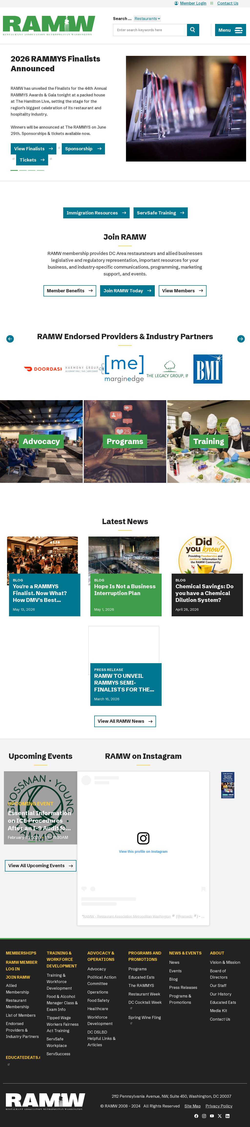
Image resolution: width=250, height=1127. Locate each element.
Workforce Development (100, 1020)
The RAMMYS (141, 985)
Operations (97, 992)
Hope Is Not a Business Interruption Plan (125, 590)
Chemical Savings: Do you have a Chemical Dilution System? (205, 593)
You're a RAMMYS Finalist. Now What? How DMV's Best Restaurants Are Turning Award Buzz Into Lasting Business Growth (42, 593)
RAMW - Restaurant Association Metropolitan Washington (127, 916)
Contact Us (227, 3)
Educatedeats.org (27, 1057)
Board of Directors (219, 974)
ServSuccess (58, 1053)
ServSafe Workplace (57, 1042)
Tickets (28, 160)
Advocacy (96, 968)
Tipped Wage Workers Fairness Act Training (63, 1024)
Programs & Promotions (180, 999)
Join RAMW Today (123, 291)
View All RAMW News (121, 721)
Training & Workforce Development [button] (62, 959)
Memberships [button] (21, 953)
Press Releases (183, 987)
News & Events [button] (185, 953)
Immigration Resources (92, 213)
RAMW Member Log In (21, 965)
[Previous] (10, 339)
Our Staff (218, 985)
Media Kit (218, 1010)
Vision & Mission (225, 962)
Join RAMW (18, 977)
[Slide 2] (31, 170)
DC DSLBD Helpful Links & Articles (101, 1038)
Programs (137, 968)
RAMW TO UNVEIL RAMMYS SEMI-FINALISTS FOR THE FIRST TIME (122, 683)
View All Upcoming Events (36, 865)
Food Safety (98, 1000)
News (174, 962)
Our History (220, 994)
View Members (178, 291)
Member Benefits (65, 291)
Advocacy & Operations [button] (101, 956)
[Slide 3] (40, 170)
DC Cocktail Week (145, 1002)
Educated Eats (141, 977)
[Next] (241, 339)
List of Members (21, 1015)
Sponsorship (79, 149)
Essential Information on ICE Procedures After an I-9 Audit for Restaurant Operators (39, 821)
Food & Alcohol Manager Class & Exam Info (62, 1003)
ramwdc (186, 916)
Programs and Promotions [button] (144, 956)
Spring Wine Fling (144, 1017)
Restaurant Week (144, 994)
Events (175, 970)
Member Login (190, 3)
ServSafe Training (156, 213)
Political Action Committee (101, 980)
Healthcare (97, 1008)
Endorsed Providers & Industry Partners (22, 1030)
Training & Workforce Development (59, 982)
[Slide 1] (23, 170)
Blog (173, 979)
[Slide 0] (14, 170)
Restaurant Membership (17, 1003)
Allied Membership (17, 988)
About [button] (217, 953)
